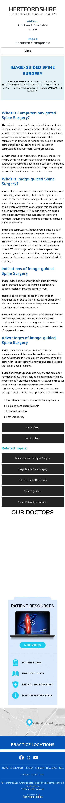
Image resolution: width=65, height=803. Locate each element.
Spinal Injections (32, 491)
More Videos (32, 645)
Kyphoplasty (32, 427)
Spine (6, 87)
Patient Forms (32, 662)
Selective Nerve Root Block (32, 480)
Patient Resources (32, 605)
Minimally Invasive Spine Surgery (32, 458)
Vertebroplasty (32, 438)
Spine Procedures (25, 87)
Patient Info (51, 84)
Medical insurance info (37, 684)
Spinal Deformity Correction (32, 502)
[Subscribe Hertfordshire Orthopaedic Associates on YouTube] (35, 757)
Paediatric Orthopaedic (32, 43)
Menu (31, 51)
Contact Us (37, 774)
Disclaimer (16, 768)
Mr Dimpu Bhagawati (32, 789)
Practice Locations (32, 744)
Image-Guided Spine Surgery (32, 469)
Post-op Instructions (37, 695)
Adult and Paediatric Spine (32, 27)
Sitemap (39, 768)
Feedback (51, 768)
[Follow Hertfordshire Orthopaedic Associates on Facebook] (21, 757)
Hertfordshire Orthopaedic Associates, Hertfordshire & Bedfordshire (34, 784)
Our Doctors (32, 512)
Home (5, 768)
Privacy (29, 768)
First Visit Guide (33, 673)
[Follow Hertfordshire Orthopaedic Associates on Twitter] (28, 757)
